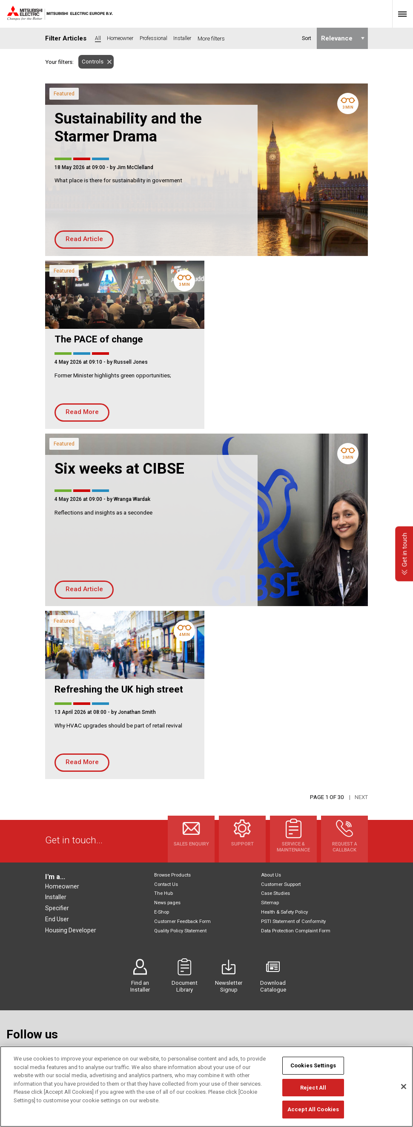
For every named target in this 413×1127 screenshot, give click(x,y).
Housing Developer (70, 930)
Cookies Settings (313, 1070)
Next (361, 797)
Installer (55, 897)
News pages (167, 903)
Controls (90, 61)
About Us (271, 875)
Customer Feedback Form (182, 921)
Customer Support (281, 884)
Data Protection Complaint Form (295, 931)
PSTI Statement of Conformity (293, 921)
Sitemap (270, 903)
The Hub (163, 893)
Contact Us (166, 884)
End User (57, 919)
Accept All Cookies (313, 1114)
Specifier (57, 908)
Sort (306, 38)
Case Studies (275, 893)
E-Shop (161, 912)
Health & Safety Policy (284, 912)
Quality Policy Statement (180, 931)
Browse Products (172, 875)
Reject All (313, 1092)
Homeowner (62, 886)
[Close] (403, 1091)
